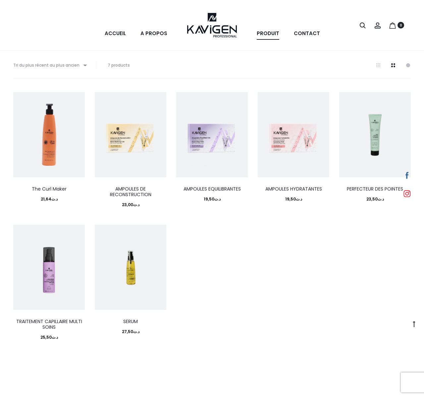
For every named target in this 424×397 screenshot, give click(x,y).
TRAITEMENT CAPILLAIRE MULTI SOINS (49, 326)
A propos (153, 33)
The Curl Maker (49, 191)
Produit (268, 33)
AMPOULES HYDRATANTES (293, 191)
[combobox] (49, 67)
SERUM (130, 323)
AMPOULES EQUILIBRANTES (212, 191)
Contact (307, 33)
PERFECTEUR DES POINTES (375, 191)
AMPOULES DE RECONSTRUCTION (130, 194)
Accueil (115, 33)
